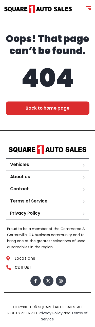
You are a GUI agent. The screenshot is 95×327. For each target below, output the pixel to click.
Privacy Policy (25, 213)
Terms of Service (28, 201)
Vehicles (19, 164)
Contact (19, 189)
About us (20, 177)
